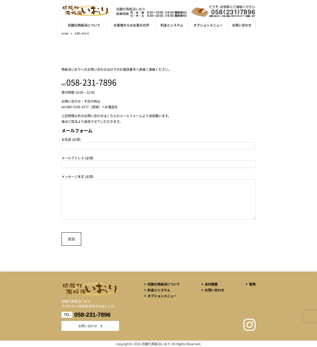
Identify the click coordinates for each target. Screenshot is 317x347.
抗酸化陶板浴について (84, 25)
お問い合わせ (241, 25)
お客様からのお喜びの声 (131, 25)
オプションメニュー (208, 25)
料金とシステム (172, 25)
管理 (252, 284)
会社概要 (211, 284)
